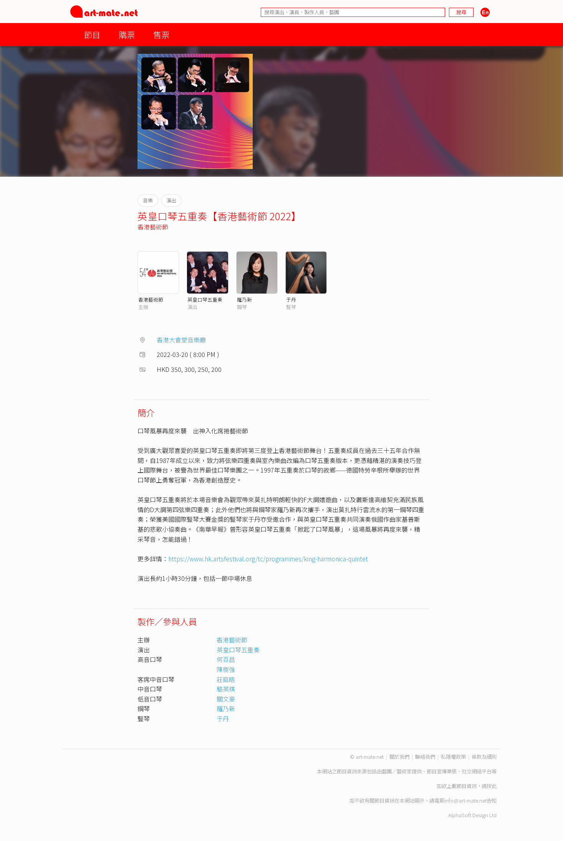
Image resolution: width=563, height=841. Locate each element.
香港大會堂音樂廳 (181, 339)
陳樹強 (226, 669)
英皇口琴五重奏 (204, 299)
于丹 (291, 299)
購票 (127, 34)
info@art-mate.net (465, 800)
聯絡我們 (425, 756)
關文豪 (226, 698)
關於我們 (399, 756)
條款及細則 (484, 756)
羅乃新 (244, 299)
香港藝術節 (152, 226)
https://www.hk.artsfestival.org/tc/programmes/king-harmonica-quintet (268, 558)
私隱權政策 (453, 756)
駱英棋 (226, 688)
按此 (492, 786)
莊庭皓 (226, 679)
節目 (92, 34)
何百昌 (226, 659)
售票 (161, 34)
